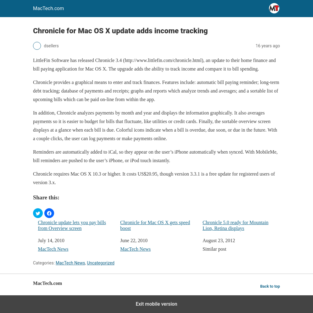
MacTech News (53, 249)
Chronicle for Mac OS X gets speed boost (155, 225)
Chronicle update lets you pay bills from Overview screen (72, 225)
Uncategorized (100, 262)
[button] (38, 213)
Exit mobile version (156, 304)
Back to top (270, 286)
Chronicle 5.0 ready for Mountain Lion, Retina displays (236, 225)
